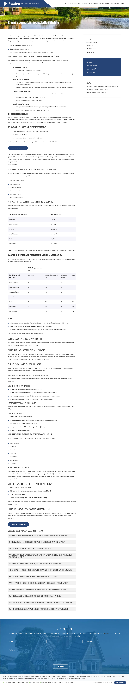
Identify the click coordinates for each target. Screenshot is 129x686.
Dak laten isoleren (104, 3)
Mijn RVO (39, 138)
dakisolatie (51, 82)
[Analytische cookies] (41, 682)
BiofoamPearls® (91, 72)
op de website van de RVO (37, 334)
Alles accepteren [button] (120, 683)
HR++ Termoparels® (92, 66)
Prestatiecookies (35, 683)
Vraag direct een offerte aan (17, 148)
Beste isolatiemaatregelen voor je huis (96, 92)
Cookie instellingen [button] (94, 683)
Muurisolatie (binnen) (14, 287)
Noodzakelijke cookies (10, 683)
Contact (123, 3)
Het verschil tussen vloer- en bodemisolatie (98, 89)
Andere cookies (69, 683)
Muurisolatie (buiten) (14, 292)
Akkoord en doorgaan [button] (106, 683)
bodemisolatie (27, 85)
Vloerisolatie (94, 3)
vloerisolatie (19, 85)
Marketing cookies (58, 683)
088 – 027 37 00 (53, 142)
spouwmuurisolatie (59, 82)
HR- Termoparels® (91, 69)
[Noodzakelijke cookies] (3, 682)
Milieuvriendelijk (115, 3)
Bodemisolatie (86, 3)
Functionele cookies (23, 683)
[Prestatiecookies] (30, 682)
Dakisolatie (11, 297)
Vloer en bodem (13, 312)
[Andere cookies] (65, 682)
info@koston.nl (12, 518)
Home (67, 3)
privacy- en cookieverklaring (78, 679)
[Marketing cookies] (53, 682)
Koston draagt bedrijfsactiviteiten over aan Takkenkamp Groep (102, 86)
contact (21, 516)
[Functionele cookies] (17, 682)
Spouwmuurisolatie (75, 3)
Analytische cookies (46, 683)
